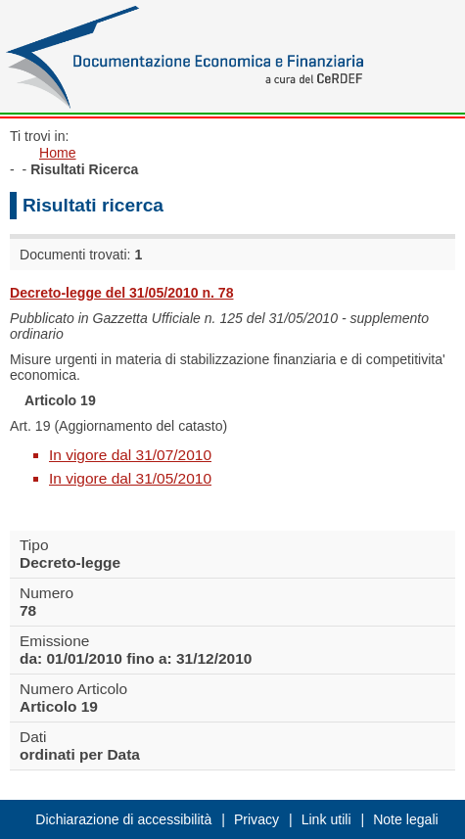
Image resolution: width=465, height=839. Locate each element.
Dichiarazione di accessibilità (123, 819)
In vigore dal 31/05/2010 (130, 478)
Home (57, 153)
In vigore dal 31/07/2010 (130, 454)
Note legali (406, 819)
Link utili (326, 819)
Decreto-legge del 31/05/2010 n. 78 (122, 293)
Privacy (256, 819)
